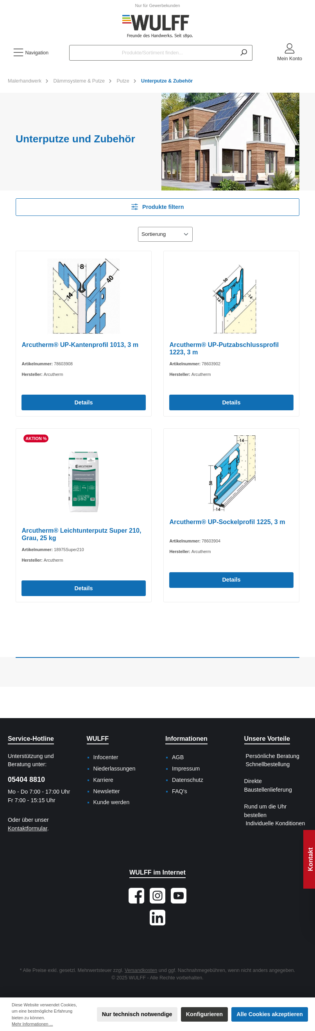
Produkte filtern (157, 206)
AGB (178, 757)
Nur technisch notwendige (137, 1014)
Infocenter (105, 757)
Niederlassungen (114, 768)
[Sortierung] (165, 234)
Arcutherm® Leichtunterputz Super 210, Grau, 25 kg (81, 534)
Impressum (186, 768)
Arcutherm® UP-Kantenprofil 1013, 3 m (79, 344)
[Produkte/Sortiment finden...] (152, 53)
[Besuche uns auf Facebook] (136, 895)
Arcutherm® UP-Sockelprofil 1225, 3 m (227, 521)
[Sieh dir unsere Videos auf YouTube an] (178, 895)
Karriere (103, 780)
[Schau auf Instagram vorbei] (157, 895)
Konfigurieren (204, 1014)
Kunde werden (111, 802)
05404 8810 (26, 779)
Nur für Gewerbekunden (157, 5)
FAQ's (179, 791)
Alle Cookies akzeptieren (269, 1014)
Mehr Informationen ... (32, 1024)
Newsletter (106, 791)
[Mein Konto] (289, 53)
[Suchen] (243, 53)
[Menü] (31, 53)
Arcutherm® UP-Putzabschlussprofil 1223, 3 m (224, 348)
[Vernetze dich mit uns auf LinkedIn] (157, 917)
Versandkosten (141, 970)
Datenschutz (187, 780)
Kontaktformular (27, 828)
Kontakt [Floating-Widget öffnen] (310, 859)
